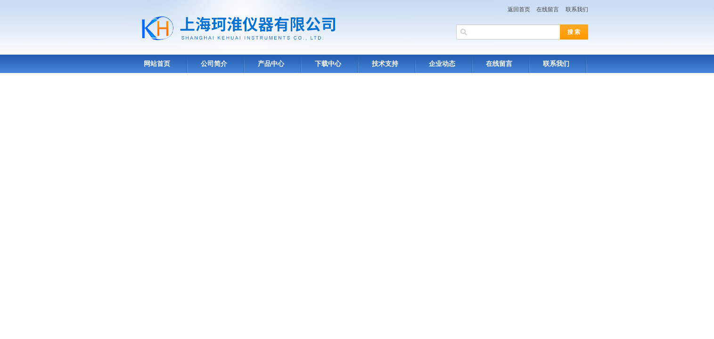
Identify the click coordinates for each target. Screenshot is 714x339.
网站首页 (157, 63)
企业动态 (442, 63)
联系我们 (577, 9)
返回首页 (519, 9)
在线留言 (547, 9)
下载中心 (328, 63)
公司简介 (214, 63)
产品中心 (271, 63)
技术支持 (385, 63)
